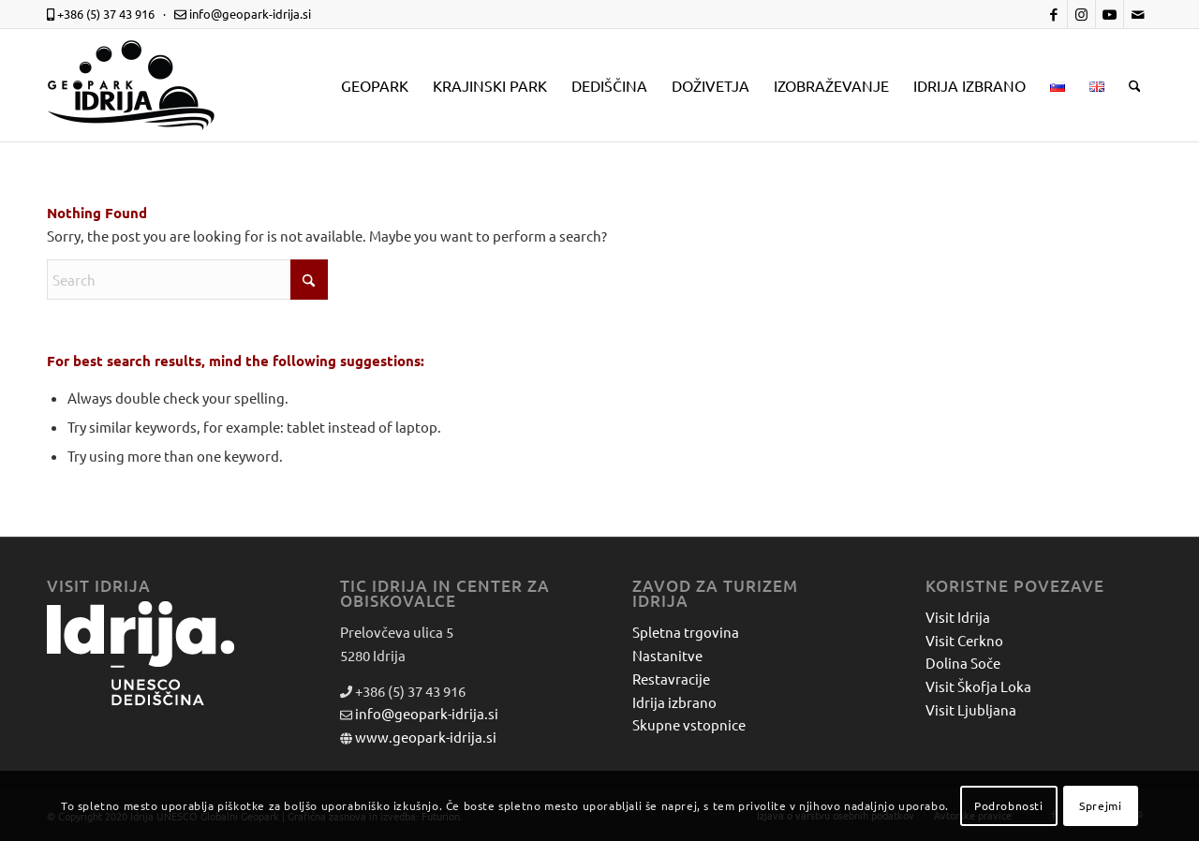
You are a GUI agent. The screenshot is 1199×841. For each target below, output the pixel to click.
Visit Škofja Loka (978, 686)
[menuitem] (375, 85)
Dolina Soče (962, 662)
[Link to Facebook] (1053, 14)
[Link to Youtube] (1109, 14)
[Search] (1135, 85)
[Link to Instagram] (1081, 14)
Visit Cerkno (964, 640)
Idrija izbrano (674, 702)
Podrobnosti (1009, 805)
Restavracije (671, 678)
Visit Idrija (957, 617)
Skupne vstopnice (689, 724)
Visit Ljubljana (970, 709)
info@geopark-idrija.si (426, 713)
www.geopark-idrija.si (425, 736)
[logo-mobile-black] (131, 85)
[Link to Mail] (1138, 14)
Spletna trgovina (685, 632)
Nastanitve (667, 655)
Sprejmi (1100, 805)
